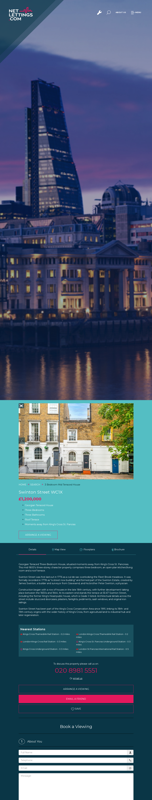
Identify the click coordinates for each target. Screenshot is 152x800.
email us (77, 678)
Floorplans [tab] (87, 549)
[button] (22, 440)
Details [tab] (32, 549)
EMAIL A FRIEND (76, 698)
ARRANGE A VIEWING (38, 534)
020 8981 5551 (76, 670)
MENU (136, 12)
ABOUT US (121, 12)
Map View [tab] (59, 549)
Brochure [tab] (118, 549)
